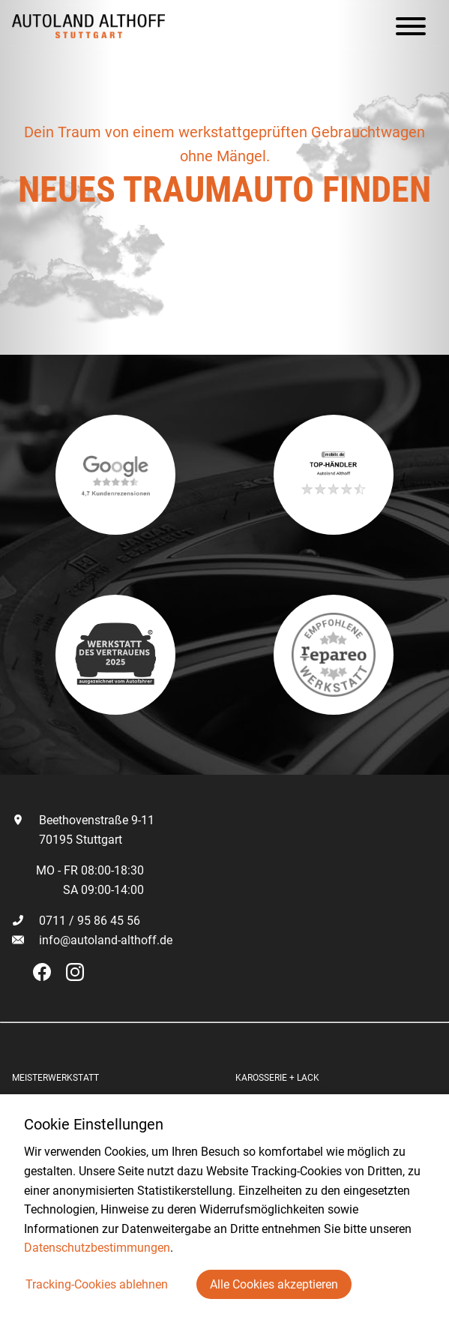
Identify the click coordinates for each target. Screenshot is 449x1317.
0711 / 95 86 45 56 (76, 921)
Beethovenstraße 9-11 (83, 820)
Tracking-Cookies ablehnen (96, 1284)
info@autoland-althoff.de (105, 940)
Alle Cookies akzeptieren (274, 1284)
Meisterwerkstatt (55, 1077)
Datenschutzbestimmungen (97, 1247)
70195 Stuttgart (67, 839)
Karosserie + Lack (277, 1077)
